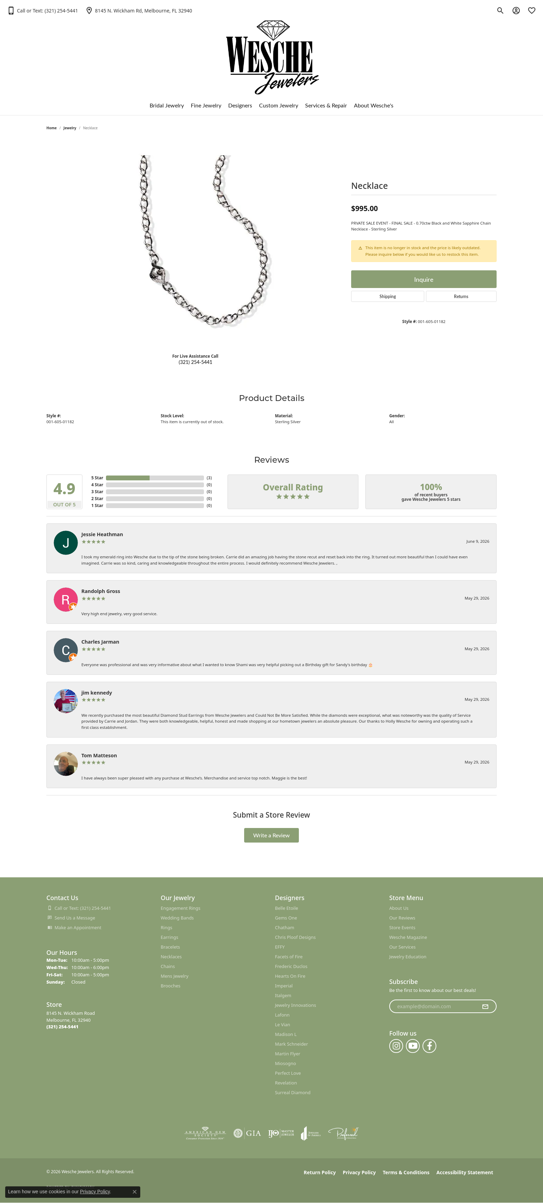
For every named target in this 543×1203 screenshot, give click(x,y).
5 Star (97, 478)
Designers (240, 105)
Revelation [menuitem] (286, 1083)
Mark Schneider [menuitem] (291, 1044)
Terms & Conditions (406, 1172)
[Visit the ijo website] (281, 1133)
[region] (195, 244)
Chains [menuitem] (168, 966)
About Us (399, 908)
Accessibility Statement (464, 1172)
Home (51, 127)
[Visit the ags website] (205, 1133)
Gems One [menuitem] (286, 918)
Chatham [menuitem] (284, 927)
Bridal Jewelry (167, 105)
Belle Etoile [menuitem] (286, 908)
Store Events (402, 927)
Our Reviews (402, 918)
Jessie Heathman (102, 534)
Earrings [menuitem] (169, 937)
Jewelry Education (407, 956)
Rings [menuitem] (166, 927)
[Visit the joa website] (311, 1133)
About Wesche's (373, 105)
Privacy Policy (359, 1172)
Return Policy (320, 1172)
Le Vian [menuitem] (282, 1024)
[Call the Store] (62, 1026)
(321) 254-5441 (195, 361)
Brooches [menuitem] (170, 986)
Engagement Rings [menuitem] (181, 908)
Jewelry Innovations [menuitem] (295, 1005)
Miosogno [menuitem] (285, 1063)
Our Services (402, 947)
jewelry (69, 127)
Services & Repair (326, 105)
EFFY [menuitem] (280, 947)
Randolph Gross (100, 591)
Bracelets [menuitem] (170, 947)
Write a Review (271, 835)
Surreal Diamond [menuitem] (293, 1092)
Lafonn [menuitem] (282, 1015)
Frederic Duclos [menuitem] (291, 966)
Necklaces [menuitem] (171, 956)
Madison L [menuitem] (286, 1034)
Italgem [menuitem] (283, 995)
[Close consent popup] (135, 1192)
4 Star (97, 485)
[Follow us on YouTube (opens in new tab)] (413, 1046)
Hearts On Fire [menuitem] (290, 976)
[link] (138, 10)
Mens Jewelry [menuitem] (174, 976)
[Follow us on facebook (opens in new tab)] (429, 1046)
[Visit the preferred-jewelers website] (343, 1133)
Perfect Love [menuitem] (288, 1073)
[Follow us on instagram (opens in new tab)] (396, 1046)
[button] (42, 10)
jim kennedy (96, 692)
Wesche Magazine (408, 937)
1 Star (97, 505)
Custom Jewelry (278, 105)
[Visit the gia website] (247, 1133)
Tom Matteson (99, 755)
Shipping (388, 296)
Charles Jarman (100, 641)
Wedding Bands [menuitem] (177, 918)
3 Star (97, 492)
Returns (461, 296)
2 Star (97, 499)
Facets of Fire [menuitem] (289, 956)
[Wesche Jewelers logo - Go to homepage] (271, 52)
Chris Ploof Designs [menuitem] (295, 937)
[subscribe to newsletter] (485, 1006)
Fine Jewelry (206, 105)
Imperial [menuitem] (284, 986)
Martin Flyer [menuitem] (287, 1054)
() (209, 478)
